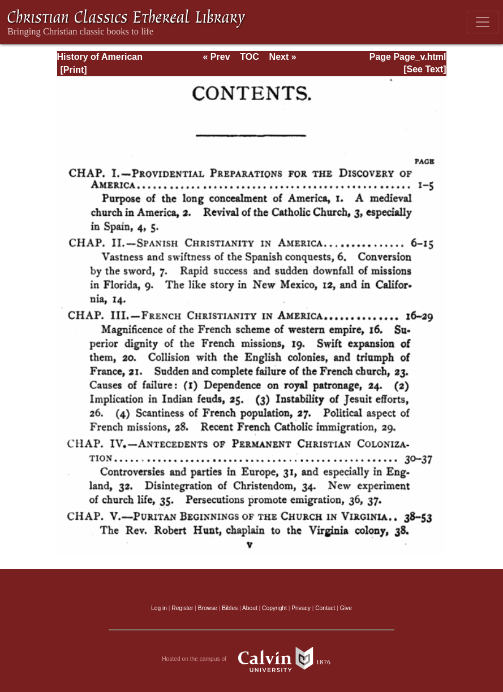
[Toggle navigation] (482, 22)
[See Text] (424, 69)
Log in (159, 608)
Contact (325, 608)
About (249, 608)
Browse (207, 608)
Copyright (274, 608)
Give (346, 608)
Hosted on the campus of (251, 659)
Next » (282, 57)
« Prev (216, 57)
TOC (249, 57)
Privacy (301, 608)
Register (182, 608)
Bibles (230, 608)
